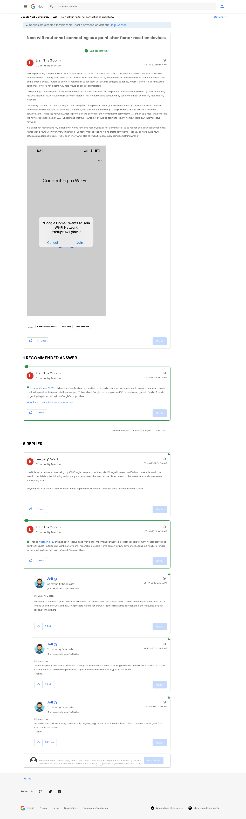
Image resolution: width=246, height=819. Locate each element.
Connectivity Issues (47, 326)
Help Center (118, 25)
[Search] (132, 6)
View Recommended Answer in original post (50, 402)
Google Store (71, 808)
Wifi (55, 17)
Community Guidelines (95, 808)
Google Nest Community (37, 6)
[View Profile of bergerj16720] (47, 459)
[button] (66, 231)
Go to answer (99, 51)
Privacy (43, 808)
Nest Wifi (66, 326)
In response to (64, 588)
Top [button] (29, 778)
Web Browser (82, 326)
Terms (55, 808)
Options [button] (218, 17)
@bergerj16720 (46, 388)
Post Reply (153, 760)
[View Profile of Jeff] (50, 579)
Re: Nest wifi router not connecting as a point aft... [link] (87, 17)
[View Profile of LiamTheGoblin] (48, 60)
